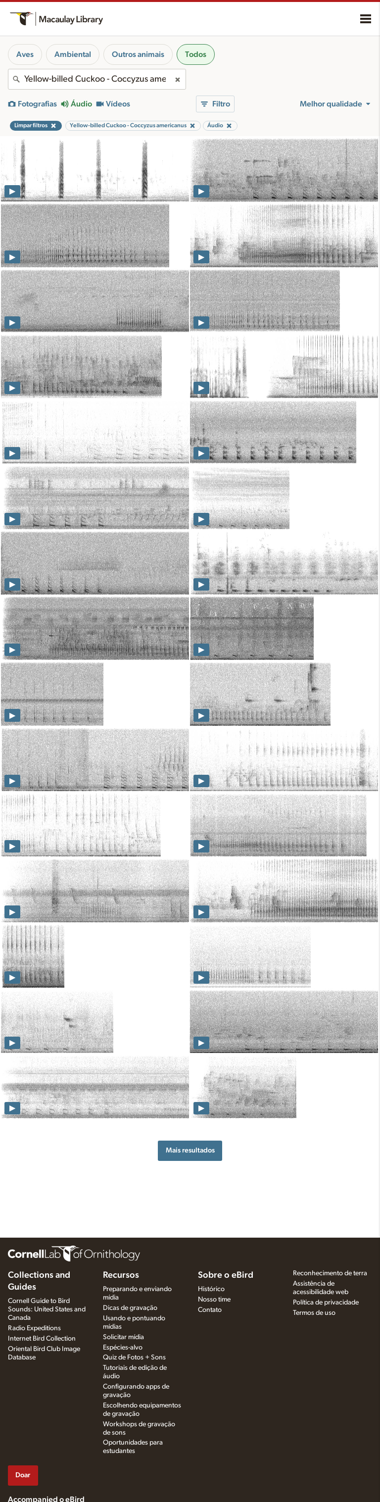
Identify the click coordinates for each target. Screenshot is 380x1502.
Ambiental (72, 54)
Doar (22, 1475)
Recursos (121, 1275)
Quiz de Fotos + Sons (134, 1357)
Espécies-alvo (122, 1347)
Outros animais (138, 54)
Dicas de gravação (130, 1307)
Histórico (211, 1289)
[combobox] (97, 79)
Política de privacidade (326, 1302)
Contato (210, 1309)
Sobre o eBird (225, 1275)
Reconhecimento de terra (330, 1273)
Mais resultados (190, 1150)
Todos (195, 54)
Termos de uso (314, 1312)
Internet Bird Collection (42, 1338)
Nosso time (214, 1299)
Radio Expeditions (34, 1328)
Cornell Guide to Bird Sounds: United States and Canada (47, 1309)
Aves (25, 54)
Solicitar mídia (123, 1337)
